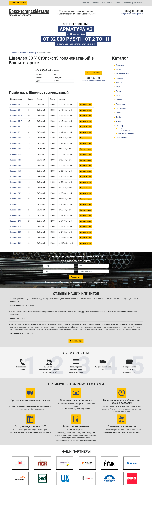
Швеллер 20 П (15, 188)
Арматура (120, 65)
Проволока (120, 104)
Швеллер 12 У (15, 154)
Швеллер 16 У (15, 177)
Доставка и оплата (123, 3)
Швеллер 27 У (15, 226)
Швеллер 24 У (15, 215)
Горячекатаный (124, 131)
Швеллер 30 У (15, 238)
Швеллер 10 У (15, 143)
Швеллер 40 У (15, 243)
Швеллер (119, 126)
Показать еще (76, 341)
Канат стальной (122, 74)
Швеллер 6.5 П (16, 116)
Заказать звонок (18, 3)
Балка (118, 69)
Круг (118, 87)
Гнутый (120, 128)
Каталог (95, 3)
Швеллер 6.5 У (16, 121)
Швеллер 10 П (15, 138)
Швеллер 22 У (15, 204)
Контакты (138, 3)
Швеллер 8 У (15, 132)
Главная (85, 3)
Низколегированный (126, 133)
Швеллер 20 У (15, 193)
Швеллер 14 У (15, 166)
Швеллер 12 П (15, 149)
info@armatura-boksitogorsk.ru (132, 13)
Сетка (118, 113)
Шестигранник (122, 138)
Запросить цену (93, 73)
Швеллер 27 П (15, 221)
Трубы (118, 117)
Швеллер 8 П (15, 127)
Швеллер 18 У (15, 182)
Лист (118, 95)
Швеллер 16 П (15, 171)
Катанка (119, 78)
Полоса (119, 100)
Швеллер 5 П (15, 104)
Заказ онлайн (107, 3)
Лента (118, 91)
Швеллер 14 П (15, 160)
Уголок (118, 121)
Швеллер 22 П (15, 199)
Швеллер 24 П (15, 210)
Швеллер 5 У (15, 110)
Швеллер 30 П (15, 232)
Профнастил (121, 108)
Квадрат (119, 82)
